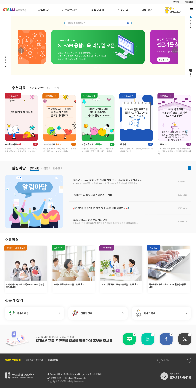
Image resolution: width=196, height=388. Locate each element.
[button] (21, 50)
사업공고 (46, 168)
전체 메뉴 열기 (191, 9)
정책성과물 (97, 9)
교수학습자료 (70, 9)
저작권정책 (53, 360)
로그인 (176, 2)
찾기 (128, 23)
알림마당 (43, 9)
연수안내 (57, 168)
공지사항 (34, 168)
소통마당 (122, 9)
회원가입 (189, 2)
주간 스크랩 (52, 88)
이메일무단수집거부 (34, 360)
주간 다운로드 (37, 88)
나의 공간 (147, 9)
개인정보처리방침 (13, 360)
